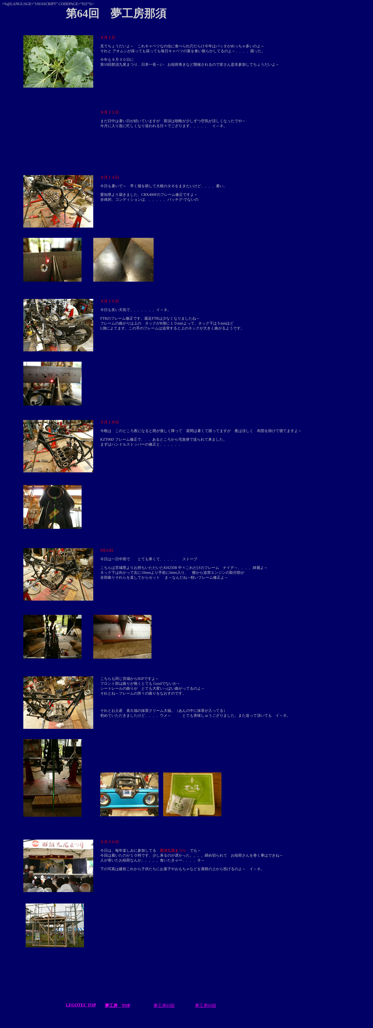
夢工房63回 (164, 1005)
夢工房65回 (205, 1005)
